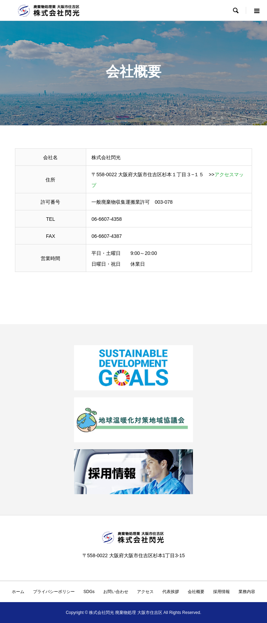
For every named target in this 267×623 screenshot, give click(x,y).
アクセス (145, 591)
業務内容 (246, 591)
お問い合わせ (115, 591)
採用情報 (221, 591)
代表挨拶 (170, 591)
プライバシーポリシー (54, 591)
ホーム (18, 591)
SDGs (89, 591)
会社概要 (196, 591)
